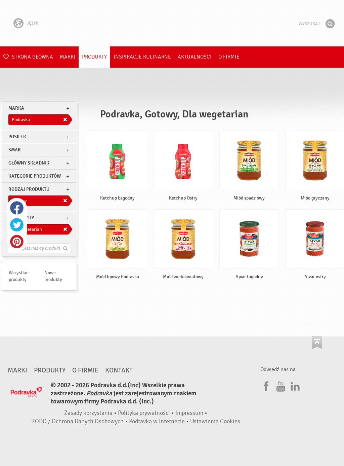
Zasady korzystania (88, 413)
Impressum (189, 413)
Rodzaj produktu (28, 189)
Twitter (17, 224)
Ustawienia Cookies (215, 421)
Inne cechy (21, 218)
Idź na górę (317, 342)
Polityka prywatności (144, 413)
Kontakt (119, 370)
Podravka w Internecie (157, 421)
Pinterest (17, 241)
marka (16, 108)
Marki (67, 57)
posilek (17, 137)
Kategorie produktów (34, 176)
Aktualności (195, 57)
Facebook (17, 208)
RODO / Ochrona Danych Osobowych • (80, 421)
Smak (14, 150)
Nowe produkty (53, 276)
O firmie (229, 57)
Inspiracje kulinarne (142, 57)
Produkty (94, 57)
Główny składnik (28, 163)
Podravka (172, 23)
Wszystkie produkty (19, 276)
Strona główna (28, 57)
